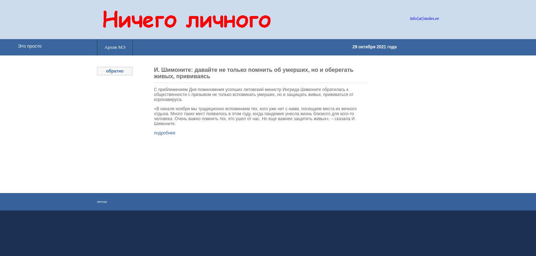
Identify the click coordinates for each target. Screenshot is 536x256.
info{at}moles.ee (424, 18)
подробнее (164, 132)
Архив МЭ (114, 47)
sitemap (102, 201)
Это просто (30, 46)
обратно (114, 71)
